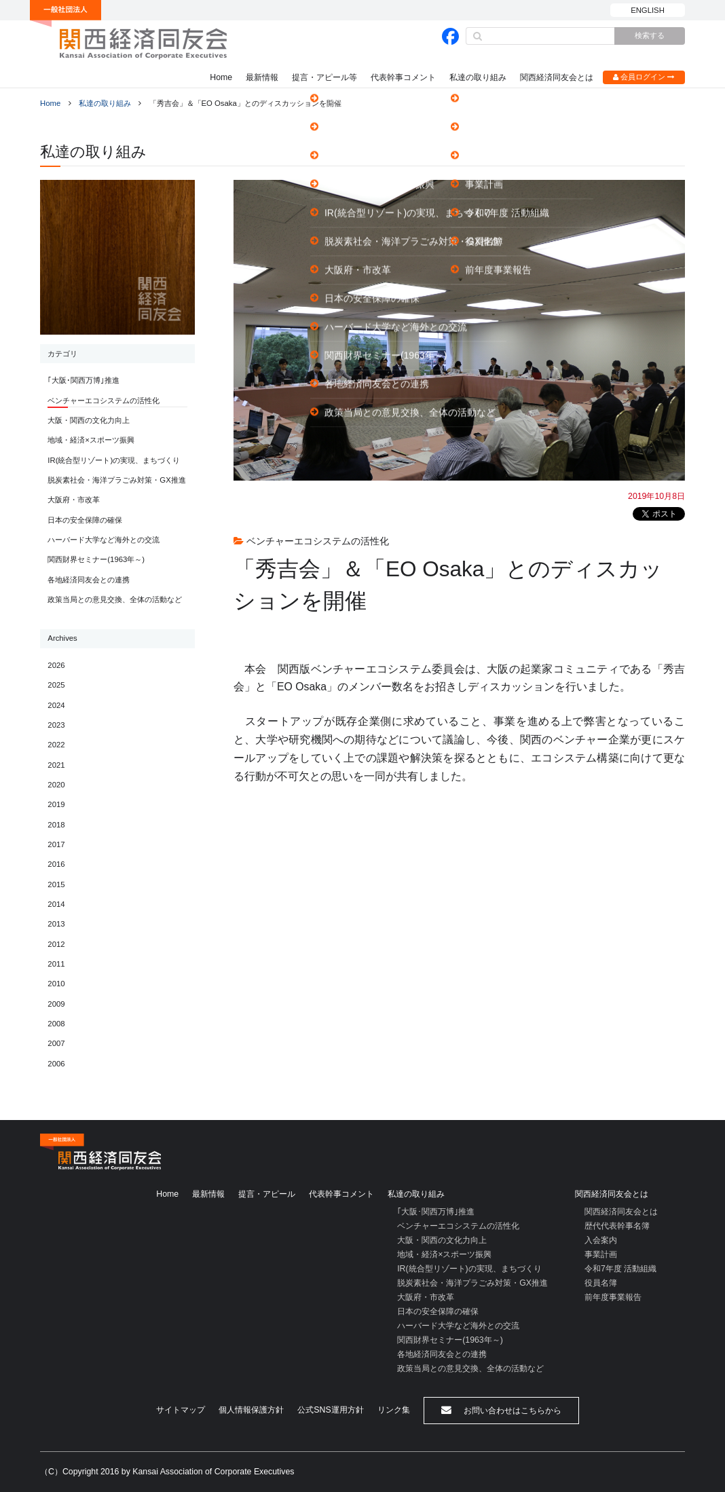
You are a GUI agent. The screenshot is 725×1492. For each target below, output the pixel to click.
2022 (56, 745)
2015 (56, 884)
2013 (56, 924)
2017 (56, 844)
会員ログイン (644, 77)
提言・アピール (266, 1194)
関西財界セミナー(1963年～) (96, 559)
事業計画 (600, 1254)
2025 (56, 685)
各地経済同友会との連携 (89, 580)
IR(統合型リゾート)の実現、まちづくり (114, 460)
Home (221, 77)
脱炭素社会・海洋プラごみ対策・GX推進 (116, 480)
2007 (56, 1043)
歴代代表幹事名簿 (617, 1226)
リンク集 (393, 1410)
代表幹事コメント (403, 77)
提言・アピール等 (324, 77)
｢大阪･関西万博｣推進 (83, 380)
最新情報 (262, 77)
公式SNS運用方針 (330, 1410)
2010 (56, 984)
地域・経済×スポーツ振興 (91, 440)
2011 (56, 964)
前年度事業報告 (613, 1297)
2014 (56, 904)
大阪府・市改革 (74, 500)
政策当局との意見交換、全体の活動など (115, 599)
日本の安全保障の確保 (85, 520)
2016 (56, 864)
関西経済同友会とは (556, 77)
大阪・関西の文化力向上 (89, 420)
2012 (56, 944)
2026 (56, 665)
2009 (56, 1004)
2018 (56, 825)
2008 (56, 1024)
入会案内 (600, 1240)
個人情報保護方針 (251, 1410)
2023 (56, 725)
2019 (56, 804)
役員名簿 (600, 1283)
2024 (56, 705)
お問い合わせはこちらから (501, 1410)
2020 (56, 785)
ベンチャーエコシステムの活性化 (104, 400)
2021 (56, 765)
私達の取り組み (477, 77)
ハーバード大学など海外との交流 (104, 540)
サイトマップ (180, 1410)
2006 (56, 1064)
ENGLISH (648, 10)
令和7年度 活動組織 (620, 1268)
